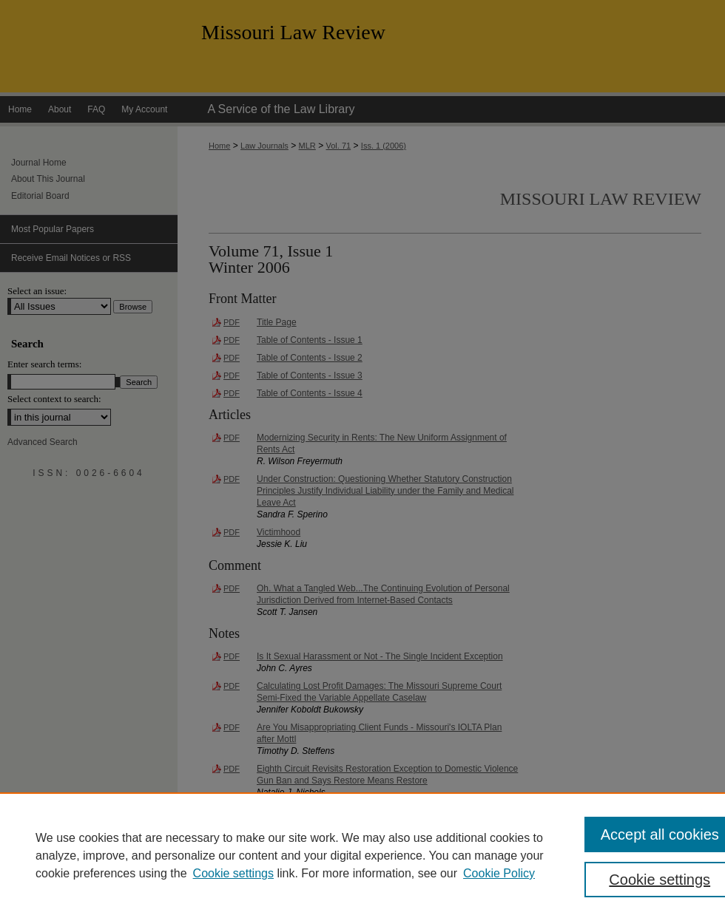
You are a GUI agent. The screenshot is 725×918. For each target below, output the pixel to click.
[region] (362, 855)
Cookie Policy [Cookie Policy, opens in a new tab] (499, 873)
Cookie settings (233, 873)
